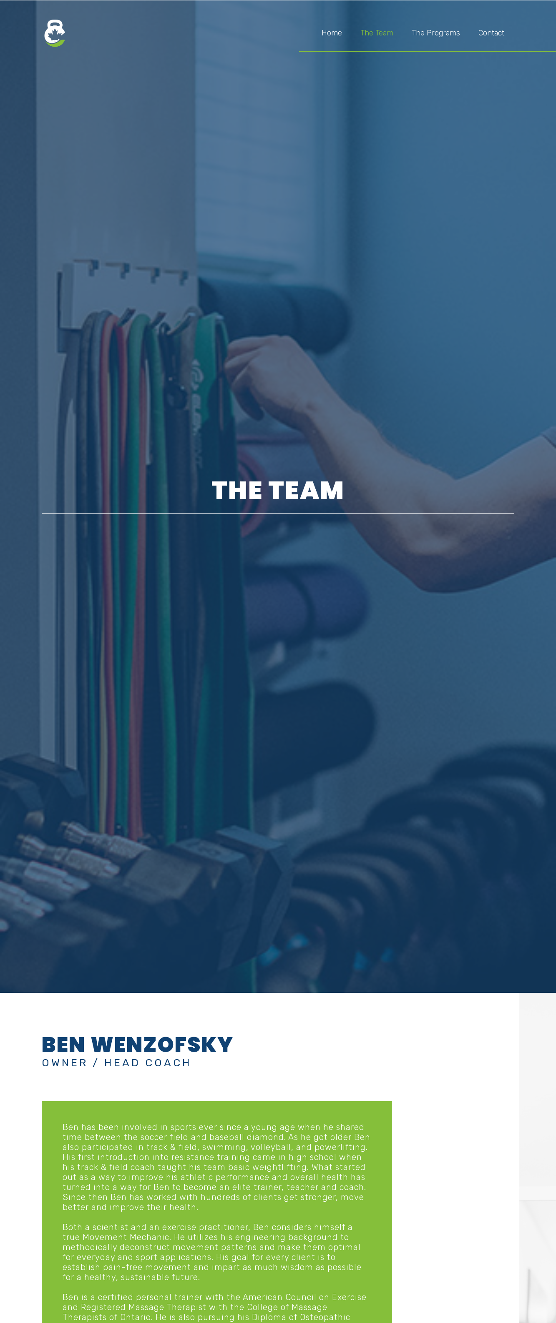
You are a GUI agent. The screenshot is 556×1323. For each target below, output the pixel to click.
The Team (376, 33)
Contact (491, 33)
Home (332, 33)
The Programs (436, 33)
